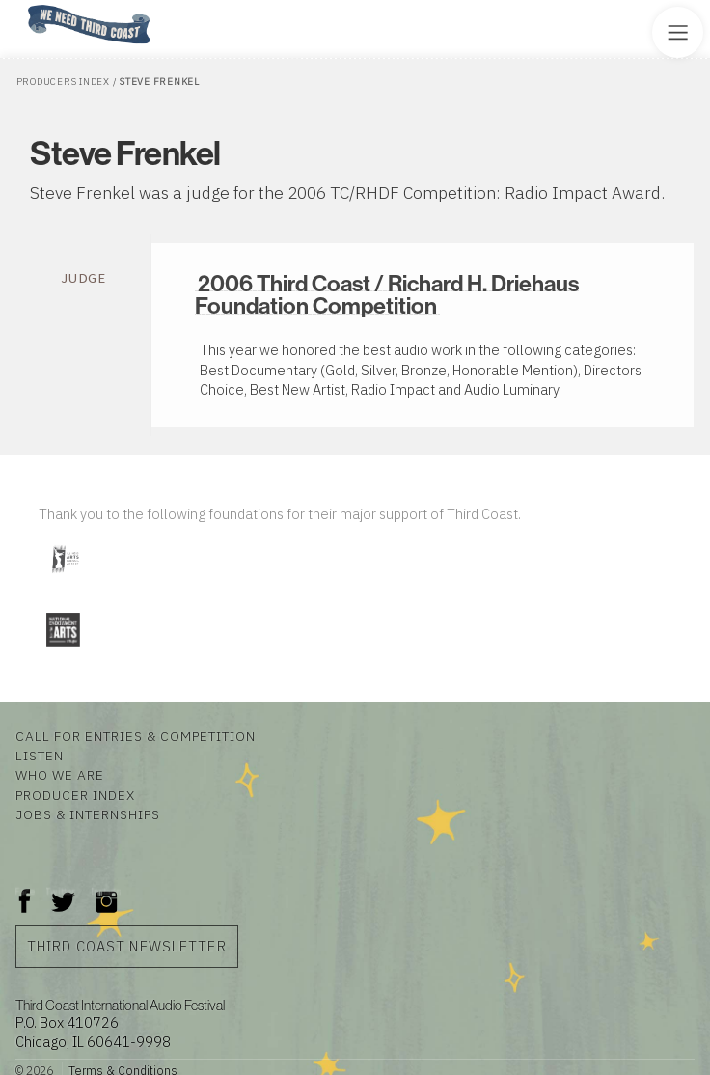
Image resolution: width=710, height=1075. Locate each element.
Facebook (25, 891)
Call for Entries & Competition (135, 736)
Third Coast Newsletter (127, 946)
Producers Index (63, 81)
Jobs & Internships (87, 814)
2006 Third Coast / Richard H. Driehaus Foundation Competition (387, 294)
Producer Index (75, 795)
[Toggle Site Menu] (677, 32)
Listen (39, 755)
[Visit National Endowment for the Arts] (63, 650)
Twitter (61, 891)
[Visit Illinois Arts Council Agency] (65, 580)
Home (22, 6)
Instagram (106, 891)
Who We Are (59, 775)
